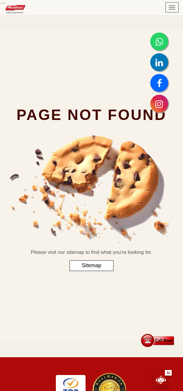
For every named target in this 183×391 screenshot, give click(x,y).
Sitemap (91, 265)
